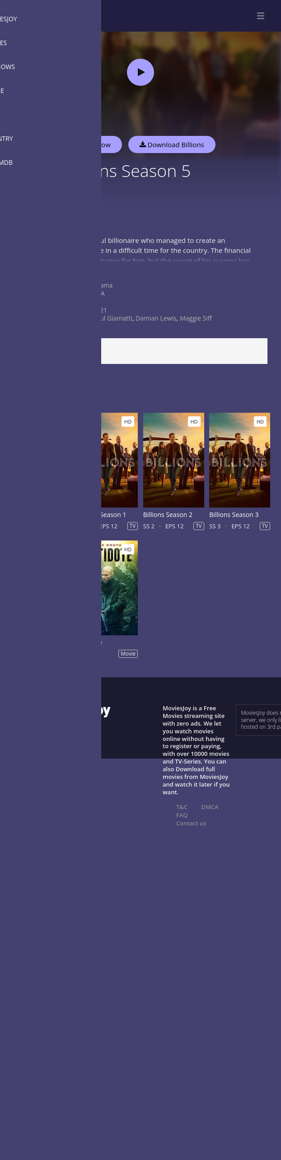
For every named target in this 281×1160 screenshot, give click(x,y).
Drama (102, 285)
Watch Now (93, 144)
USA (99, 293)
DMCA (209, 807)
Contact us (191, 823)
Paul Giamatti (112, 318)
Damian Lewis (156, 318)
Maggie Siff (196, 318)
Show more (29, 269)
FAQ (182, 815)
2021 (100, 310)
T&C (181, 807)
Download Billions (172, 144)
